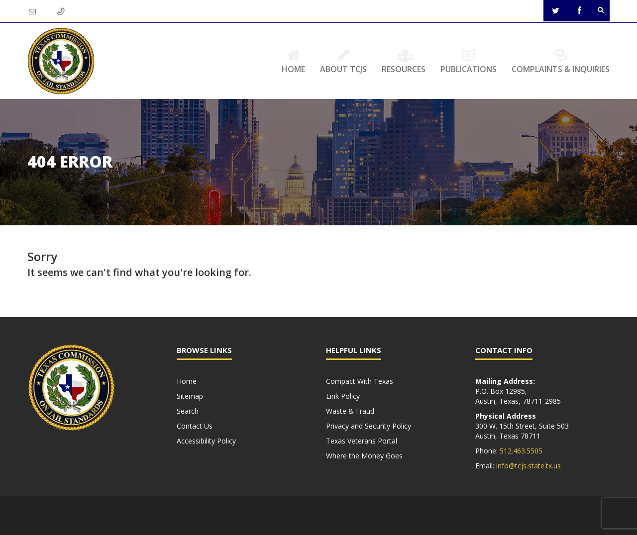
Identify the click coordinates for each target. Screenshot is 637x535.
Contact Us (194, 426)
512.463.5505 (521, 450)
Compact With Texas (359, 381)
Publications (468, 61)
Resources (403, 61)
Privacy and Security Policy (368, 426)
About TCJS (343, 61)
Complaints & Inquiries (561, 61)
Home (293, 61)
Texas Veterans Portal (361, 441)
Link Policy (343, 396)
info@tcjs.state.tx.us (528, 465)
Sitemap (190, 396)
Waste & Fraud (350, 411)
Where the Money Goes (364, 455)
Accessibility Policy (206, 441)
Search (188, 411)
